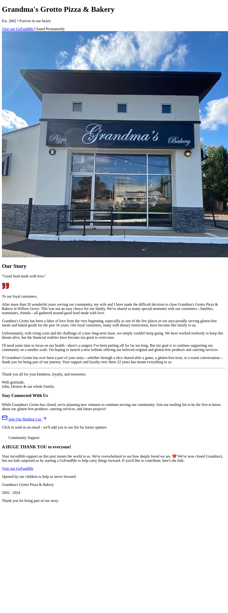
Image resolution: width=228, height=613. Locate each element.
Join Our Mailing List (24, 419)
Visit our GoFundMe (18, 29)
